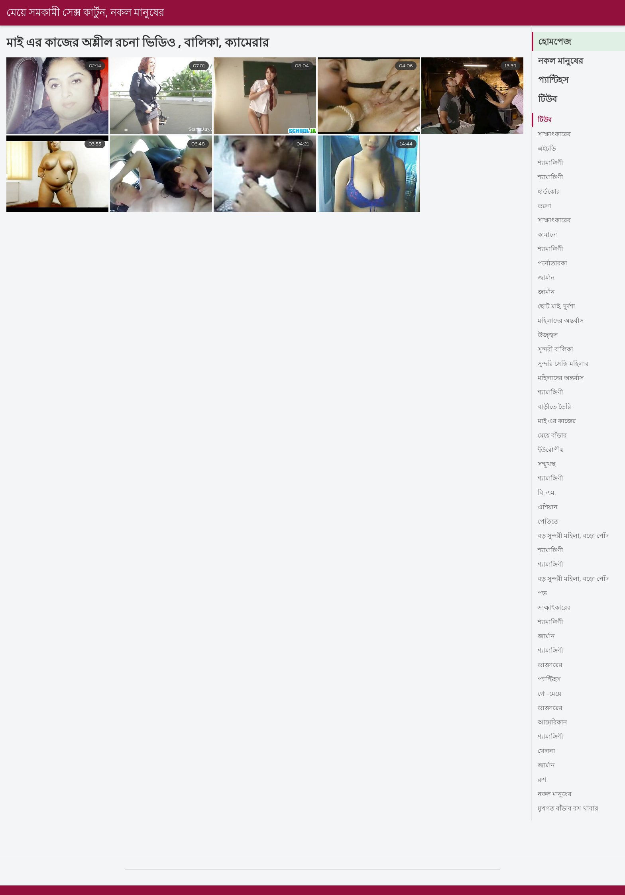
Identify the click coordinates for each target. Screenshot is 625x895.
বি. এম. (547, 493)
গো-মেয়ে (549, 694)
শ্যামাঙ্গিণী (550, 163)
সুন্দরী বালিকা (555, 350)
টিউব (547, 99)
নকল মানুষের (560, 61)
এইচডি (547, 149)
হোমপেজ (554, 42)
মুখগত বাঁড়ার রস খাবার (568, 809)
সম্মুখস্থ (547, 464)
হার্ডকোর (549, 192)
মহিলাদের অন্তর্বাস (561, 321)
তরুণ (544, 206)
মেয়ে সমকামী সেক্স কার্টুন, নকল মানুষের (85, 13)
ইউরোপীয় (551, 450)
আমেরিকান (552, 723)
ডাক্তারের (550, 665)
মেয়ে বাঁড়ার (552, 436)
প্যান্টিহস (553, 80)
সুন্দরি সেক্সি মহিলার (563, 364)
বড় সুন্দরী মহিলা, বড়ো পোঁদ (573, 536)
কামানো (548, 235)
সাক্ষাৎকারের (554, 135)
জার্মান (546, 278)
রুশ (542, 780)
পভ (542, 594)
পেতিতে (548, 522)
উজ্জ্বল (548, 335)
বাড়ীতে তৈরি (554, 407)
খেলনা (546, 751)
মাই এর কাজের (557, 421)
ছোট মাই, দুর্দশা (556, 307)
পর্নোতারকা (552, 264)
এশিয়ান (548, 507)
